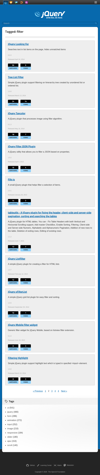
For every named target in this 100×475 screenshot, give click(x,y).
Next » (64, 391)
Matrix (58, 465)
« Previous (38, 391)
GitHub (30, 465)
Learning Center (44, 465)
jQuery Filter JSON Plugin (21, 146)
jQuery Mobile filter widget (23, 325)
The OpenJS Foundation (56, 472)
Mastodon (69, 465)
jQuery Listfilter (16, 258)
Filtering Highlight (18, 358)
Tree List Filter (16, 77)
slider (9, 437)
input (9, 424)
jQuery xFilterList (17, 292)
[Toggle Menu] (96, 2)
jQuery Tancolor (16, 113)
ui (8, 408)
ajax (9, 441)
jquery (10, 412)
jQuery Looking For (18, 44)
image (10, 428)
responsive (12, 433)
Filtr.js (11, 179)
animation (11, 420)
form (9, 416)
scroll (9, 445)
